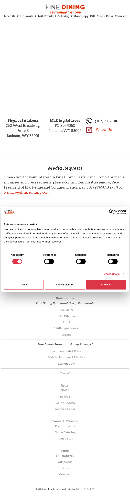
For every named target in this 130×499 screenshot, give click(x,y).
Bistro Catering (65, 432)
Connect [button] (120, 16)
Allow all (106, 284)
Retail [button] (39, 16)
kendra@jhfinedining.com (27, 192)
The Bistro (66, 309)
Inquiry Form (65, 438)
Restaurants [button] (25, 16)
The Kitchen (66, 316)
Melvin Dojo (66, 363)
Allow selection (65, 284)
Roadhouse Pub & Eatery (66, 351)
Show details (112, 273)
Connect (65, 474)
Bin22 (66, 322)
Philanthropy (80, 16)
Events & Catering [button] (56, 16)
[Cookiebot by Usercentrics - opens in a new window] (111, 211)
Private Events (65, 426)
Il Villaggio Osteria (66, 328)
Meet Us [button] (9, 16)
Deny (24, 284)
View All (65, 373)
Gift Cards (97, 16)
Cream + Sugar (65, 409)
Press (109, 16)
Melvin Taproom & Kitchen (66, 357)
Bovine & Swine (65, 402)
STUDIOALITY (85, 489)
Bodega (66, 334)
